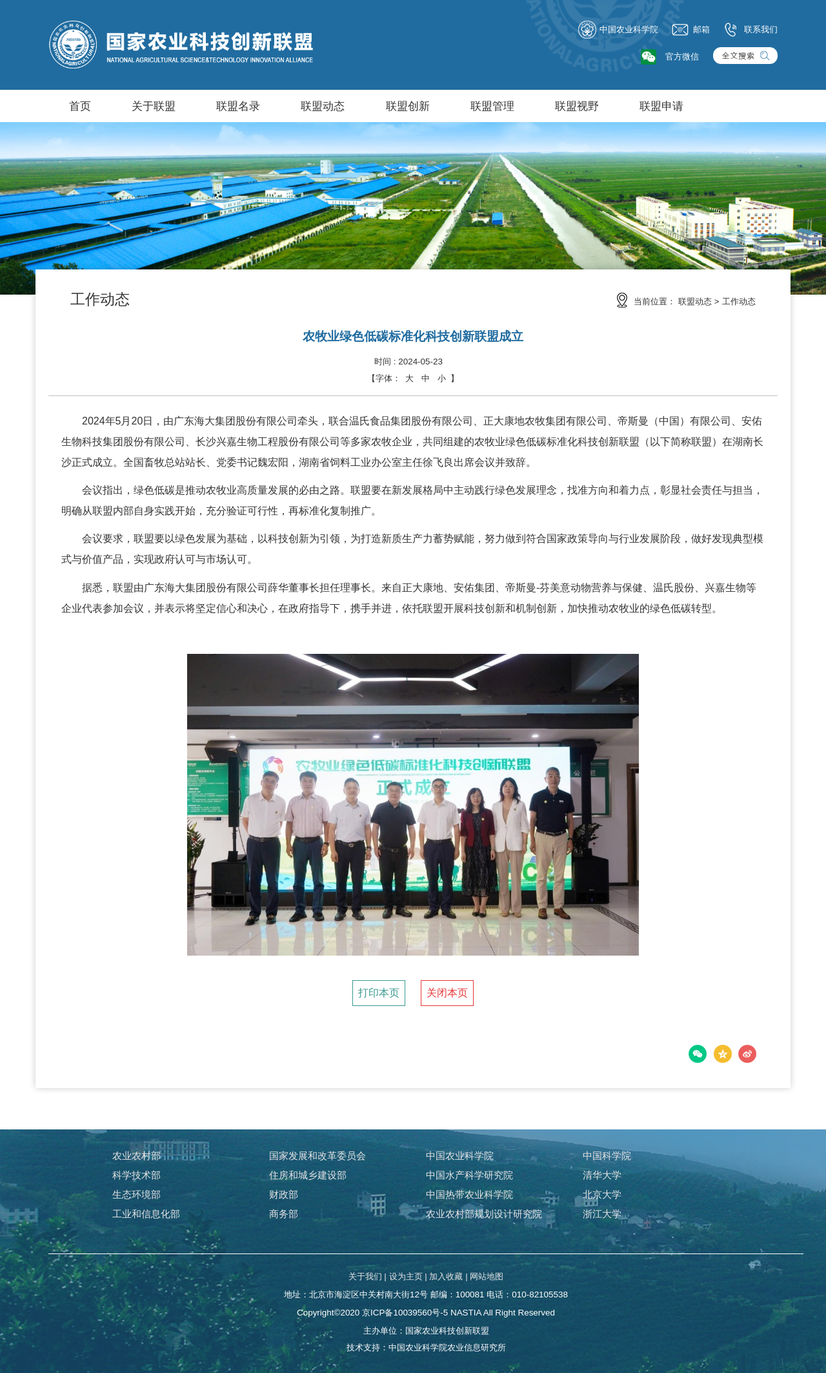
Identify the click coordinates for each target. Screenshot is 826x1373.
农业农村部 (136, 1155)
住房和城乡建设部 (308, 1174)
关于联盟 (154, 106)
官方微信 (682, 56)
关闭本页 (447, 992)
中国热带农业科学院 (469, 1194)
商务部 (283, 1213)
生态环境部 (136, 1194)
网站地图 (486, 1276)
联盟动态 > (699, 301)
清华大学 (602, 1174)
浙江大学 (602, 1213)
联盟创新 (408, 106)
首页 (80, 106)
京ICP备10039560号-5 (405, 1312)
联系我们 (750, 30)
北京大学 (602, 1194)
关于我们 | (367, 1276)
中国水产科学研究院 (469, 1174)
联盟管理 (492, 106)
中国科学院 (607, 1155)
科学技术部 (136, 1174)
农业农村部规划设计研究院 (484, 1213)
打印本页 (378, 992)
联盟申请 (661, 106)
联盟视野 (577, 106)
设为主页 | (408, 1276)
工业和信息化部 (146, 1213)
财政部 (283, 1194)
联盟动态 (323, 106)
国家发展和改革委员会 (317, 1155)
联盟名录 (238, 106)
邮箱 (690, 30)
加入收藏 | (448, 1276)
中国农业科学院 (618, 30)
